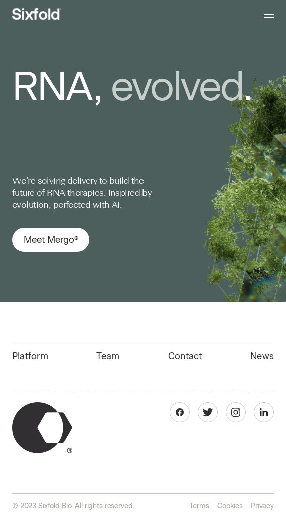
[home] (36, 13)
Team (107, 356)
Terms (199, 506)
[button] (264, 13)
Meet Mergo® (51, 239)
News (262, 356)
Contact (185, 356)
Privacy (262, 506)
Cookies (230, 506)
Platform (30, 356)
